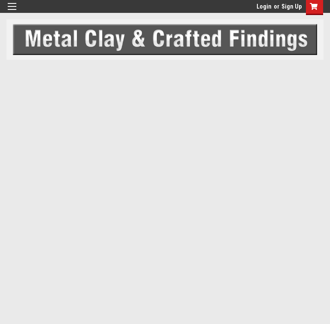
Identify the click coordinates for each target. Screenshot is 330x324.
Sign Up (291, 6)
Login (264, 6)
